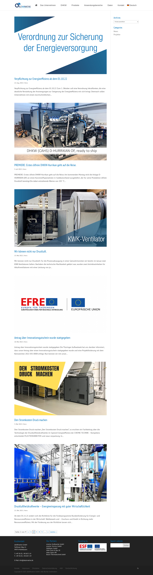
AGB (61, 568)
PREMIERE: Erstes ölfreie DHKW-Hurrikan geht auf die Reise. (45, 165)
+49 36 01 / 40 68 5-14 (23, 554)
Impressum (26, 568)
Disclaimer (35, 568)
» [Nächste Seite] (47, 532)
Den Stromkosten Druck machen (30, 420)
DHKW (64, 5)
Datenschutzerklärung (49, 568)
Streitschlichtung (71, 568)
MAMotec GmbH (51, 548)
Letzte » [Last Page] (53, 532)
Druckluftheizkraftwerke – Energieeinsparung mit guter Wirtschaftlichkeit (52, 506)
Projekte (117, 34)
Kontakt (121, 5)
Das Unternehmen (48, 5)
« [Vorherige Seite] (28, 532)
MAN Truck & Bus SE (53, 550)
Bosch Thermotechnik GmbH (56, 554)
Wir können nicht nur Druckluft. (30, 251)
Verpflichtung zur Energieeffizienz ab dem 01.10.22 (40, 79)
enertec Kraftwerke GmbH (55, 544)
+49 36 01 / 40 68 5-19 (23, 556)
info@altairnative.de (26, 560)
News (26, 83)
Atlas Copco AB (51, 552)
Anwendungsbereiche (93, 5)
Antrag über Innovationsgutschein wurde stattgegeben (42, 338)
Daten (110, 5)
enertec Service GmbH (54, 546)
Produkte (75, 5)
